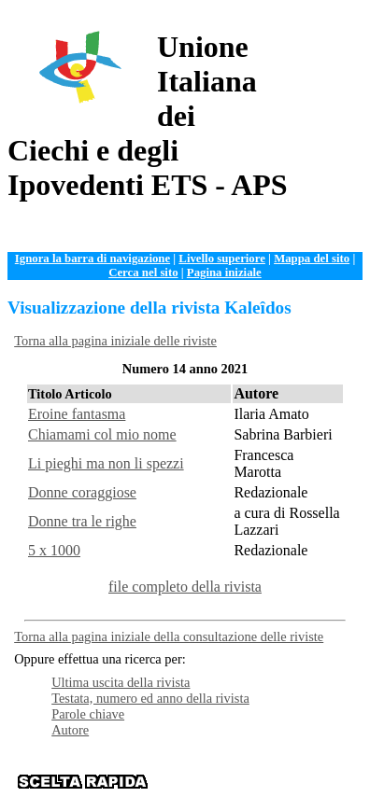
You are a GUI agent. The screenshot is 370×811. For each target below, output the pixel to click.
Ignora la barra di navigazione (92, 258)
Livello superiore (221, 258)
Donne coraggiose (82, 492)
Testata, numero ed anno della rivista (150, 698)
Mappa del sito (311, 258)
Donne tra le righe (82, 521)
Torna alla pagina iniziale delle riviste (115, 340)
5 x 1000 (54, 550)
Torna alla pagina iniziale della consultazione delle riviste (168, 636)
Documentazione (301, 768)
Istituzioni (313, 782)
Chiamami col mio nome (102, 434)
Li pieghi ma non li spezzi (106, 463)
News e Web (248, 782)
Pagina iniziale (224, 272)
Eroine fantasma (76, 414)
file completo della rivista (185, 586)
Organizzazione (209, 768)
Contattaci (260, 796)
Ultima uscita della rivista (120, 682)
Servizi (191, 782)
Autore (70, 729)
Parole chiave (87, 713)
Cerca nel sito (143, 272)
